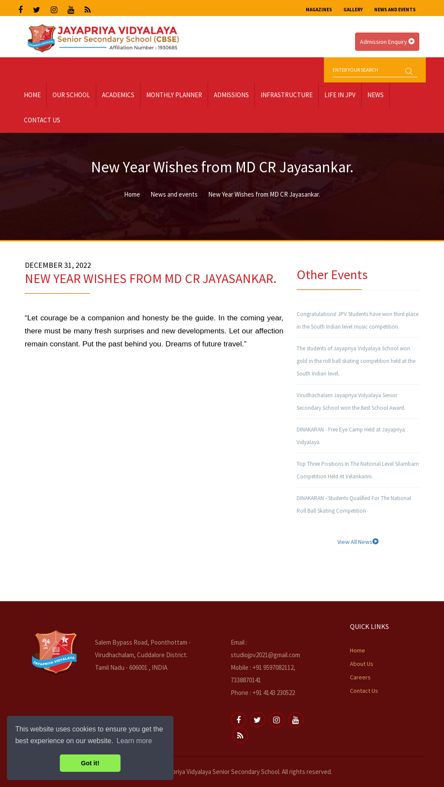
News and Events (395, 10)
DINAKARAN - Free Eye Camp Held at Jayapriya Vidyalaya (351, 436)
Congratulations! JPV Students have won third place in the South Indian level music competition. (357, 320)
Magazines (319, 10)
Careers (360, 677)
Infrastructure (287, 95)
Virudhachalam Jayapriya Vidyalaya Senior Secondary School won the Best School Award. (351, 402)
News (375, 95)
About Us (361, 664)
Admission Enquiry (387, 42)
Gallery (353, 10)
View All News (358, 542)
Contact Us (42, 120)
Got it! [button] (90, 763)
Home (32, 95)
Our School (71, 95)
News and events (174, 194)
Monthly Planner (174, 95)
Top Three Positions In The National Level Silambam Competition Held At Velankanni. (358, 470)
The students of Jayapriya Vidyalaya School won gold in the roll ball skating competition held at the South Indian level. (356, 361)
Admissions (231, 95)
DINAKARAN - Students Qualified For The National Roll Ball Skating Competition (354, 504)
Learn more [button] (134, 740)
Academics (118, 95)
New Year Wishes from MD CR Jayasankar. (264, 194)
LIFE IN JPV (340, 95)
